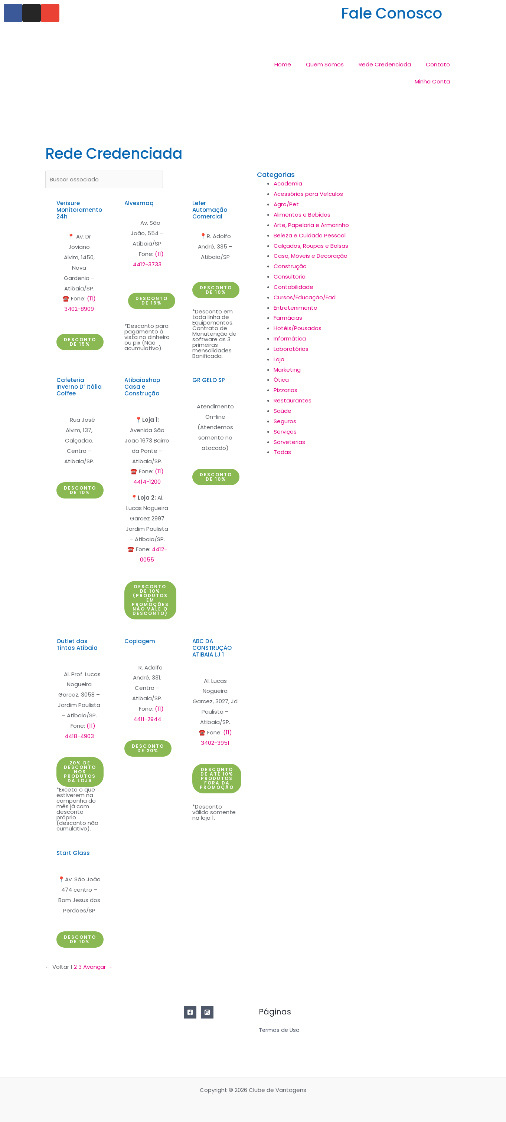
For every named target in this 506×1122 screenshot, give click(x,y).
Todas (282, 452)
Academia (288, 183)
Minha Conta (432, 81)
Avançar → (98, 967)
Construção (290, 266)
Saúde (282, 411)
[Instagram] (207, 1012)
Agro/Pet (286, 204)
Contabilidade (293, 287)
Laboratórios (291, 349)
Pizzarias (285, 390)
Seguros (285, 421)
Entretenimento (295, 308)
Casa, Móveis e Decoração (310, 256)
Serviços (285, 431)
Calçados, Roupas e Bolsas (311, 246)
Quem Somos (325, 64)
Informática (290, 338)
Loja (279, 359)
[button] (80, 342)
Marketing (287, 370)
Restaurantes (292, 400)
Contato (438, 64)
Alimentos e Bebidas (302, 214)
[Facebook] (190, 1012)
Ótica (281, 380)
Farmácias (288, 318)
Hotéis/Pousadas (297, 328)
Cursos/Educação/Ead (305, 297)
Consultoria (290, 276)
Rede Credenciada (385, 64)
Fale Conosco (391, 13)
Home (282, 64)
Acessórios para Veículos (308, 194)
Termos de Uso (280, 1030)
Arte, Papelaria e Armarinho (311, 225)
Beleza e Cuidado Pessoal (310, 235)
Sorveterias (289, 442)
